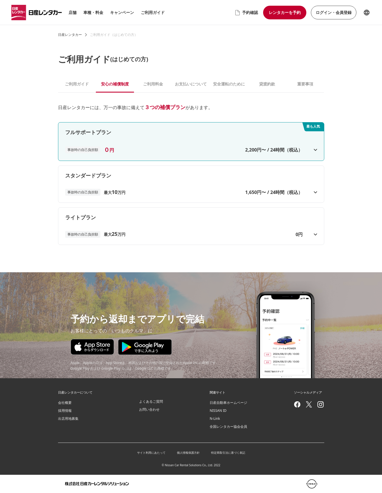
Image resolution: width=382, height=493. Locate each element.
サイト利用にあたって (151, 453)
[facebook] (297, 404)
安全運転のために (229, 84)
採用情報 (65, 410)
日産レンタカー (70, 34)
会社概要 (65, 402)
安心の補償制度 (115, 84)
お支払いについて (191, 84)
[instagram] (320, 404)
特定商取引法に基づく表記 (228, 453)
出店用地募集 (68, 418)
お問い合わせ (149, 409)
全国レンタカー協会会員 (228, 426)
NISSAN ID (218, 410)
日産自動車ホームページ (228, 402)
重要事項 (305, 84)
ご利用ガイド (77, 84)
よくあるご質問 (151, 401)
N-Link (215, 418)
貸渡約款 (267, 84)
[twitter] (309, 404)
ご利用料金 (153, 84)
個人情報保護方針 (188, 453)
